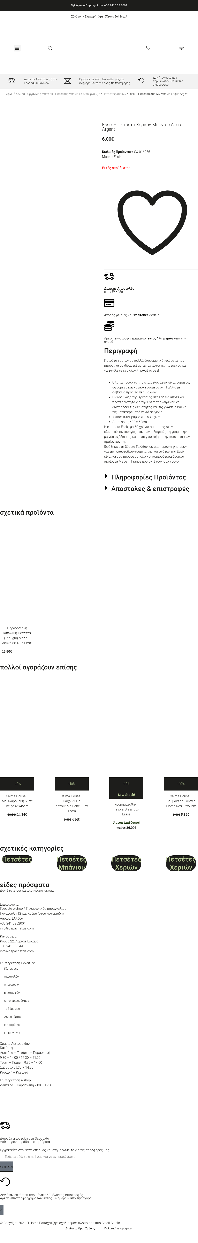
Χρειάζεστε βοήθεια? (112, 16)
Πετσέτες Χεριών (114, 94)
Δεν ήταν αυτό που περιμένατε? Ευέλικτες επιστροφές (168, 81)
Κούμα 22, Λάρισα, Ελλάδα (19, 941)
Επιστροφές (12, 993)
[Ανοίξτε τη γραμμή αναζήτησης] (50, 48)
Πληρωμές (11, 968)
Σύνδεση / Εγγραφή (83, 16)
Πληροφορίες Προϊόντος (148, 477)
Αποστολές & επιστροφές (150, 489)
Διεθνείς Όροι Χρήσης (80, 1228)
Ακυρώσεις (11, 984)
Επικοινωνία (12, 1033)
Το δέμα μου (12, 1009)
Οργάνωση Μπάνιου (40, 94)
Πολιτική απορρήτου (118, 1228)
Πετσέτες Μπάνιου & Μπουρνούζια (77, 94)
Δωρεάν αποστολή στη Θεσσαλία (24, 1138)
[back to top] (1, 1210)
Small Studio (111, 1223)
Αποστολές (11, 976)
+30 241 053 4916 (13, 946)
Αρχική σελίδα (15, 94)
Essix (117, 157)
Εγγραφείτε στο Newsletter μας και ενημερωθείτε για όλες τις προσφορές (104, 81)
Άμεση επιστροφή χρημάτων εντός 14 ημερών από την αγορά (46, 1198)
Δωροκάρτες (12, 1017)
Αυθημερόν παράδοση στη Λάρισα (25, 1142)
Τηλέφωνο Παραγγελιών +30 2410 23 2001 (99, 5)
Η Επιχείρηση (12, 1025)
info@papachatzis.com (17, 928)
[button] (17, 48)
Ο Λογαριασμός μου (16, 1001)
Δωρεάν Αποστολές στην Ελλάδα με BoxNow (40, 81)
